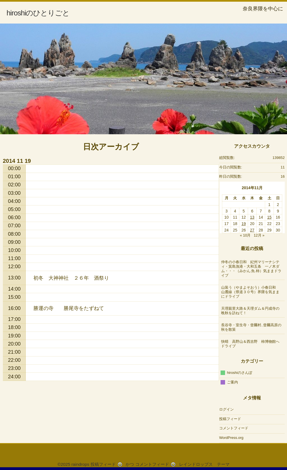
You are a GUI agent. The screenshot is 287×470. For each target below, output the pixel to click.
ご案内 (232, 382)
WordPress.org (231, 438)
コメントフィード (233, 428)
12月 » (259, 235)
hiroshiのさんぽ (239, 373)
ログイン (226, 409)
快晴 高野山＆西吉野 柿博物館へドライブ (250, 343)
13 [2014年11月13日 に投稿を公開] (252, 217)
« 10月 (245, 235)
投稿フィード (230, 419)
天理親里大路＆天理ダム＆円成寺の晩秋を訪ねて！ (250, 310)
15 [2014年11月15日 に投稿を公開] (269, 217)
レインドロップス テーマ (204, 464)
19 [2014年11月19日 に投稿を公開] (243, 223)
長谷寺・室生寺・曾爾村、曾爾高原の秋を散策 (251, 327)
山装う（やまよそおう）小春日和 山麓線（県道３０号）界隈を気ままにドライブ (250, 291)
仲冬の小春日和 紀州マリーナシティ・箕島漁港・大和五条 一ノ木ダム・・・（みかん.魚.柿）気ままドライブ (251, 268)
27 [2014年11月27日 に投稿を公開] (252, 230)
